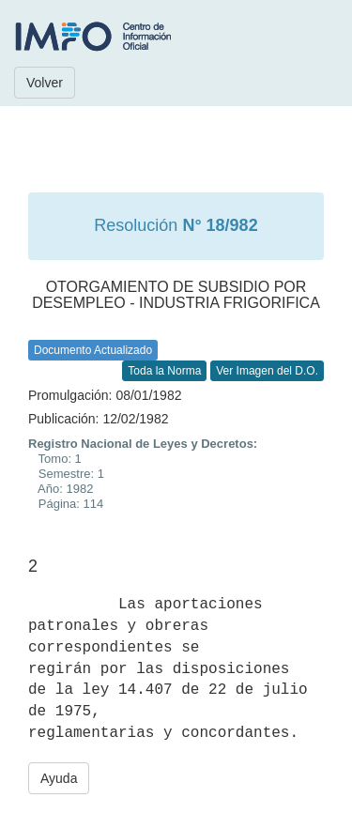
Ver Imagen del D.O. (267, 370)
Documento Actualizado (93, 350)
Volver (44, 82)
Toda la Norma (164, 370)
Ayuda (58, 778)
